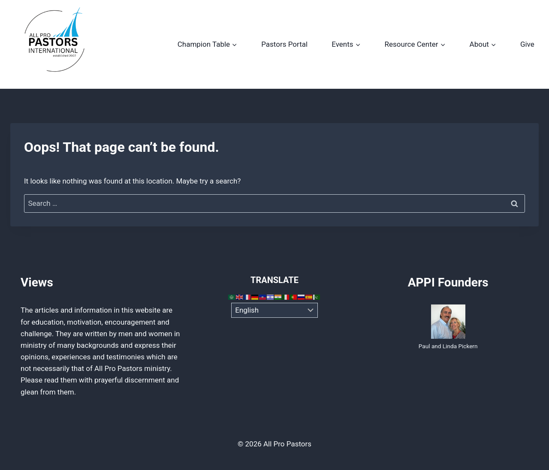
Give (527, 44)
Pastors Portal (284, 44)
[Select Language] (274, 310)
